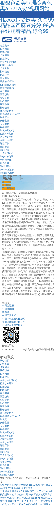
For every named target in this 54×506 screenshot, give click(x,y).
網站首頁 (4, 360)
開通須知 (4, 94)
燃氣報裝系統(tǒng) (10, 114)
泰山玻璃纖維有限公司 (13, 322)
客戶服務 (4, 91)
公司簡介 (4, 48)
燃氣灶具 (4, 163)
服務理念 (4, 101)
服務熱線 (4, 104)
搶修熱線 (4, 107)
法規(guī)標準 (7, 81)
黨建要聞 (4, 147)
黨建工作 (4, 143)
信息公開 (4, 75)
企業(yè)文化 (6, 133)
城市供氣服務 (7, 88)
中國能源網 (8, 305)
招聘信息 (4, 71)
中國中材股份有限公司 (13, 318)
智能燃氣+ (5, 166)
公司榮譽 (4, 55)
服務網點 (4, 98)
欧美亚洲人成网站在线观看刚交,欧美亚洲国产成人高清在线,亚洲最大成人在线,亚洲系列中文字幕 (26, 497)
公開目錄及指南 (8, 84)
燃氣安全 (4, 117)
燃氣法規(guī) (7, 130)
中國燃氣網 (8, 309)
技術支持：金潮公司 (12, 353)
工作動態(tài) (6, 153)
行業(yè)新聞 (6, 65)
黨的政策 (4, 150)
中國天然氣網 (9, 315)
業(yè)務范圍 (6, 156)
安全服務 (4, 124)
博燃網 (5, 312)
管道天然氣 (6, 160)
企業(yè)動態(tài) (8, 62)
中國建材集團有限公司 (13, 325)
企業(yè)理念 (6, 137)
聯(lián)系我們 (7, 169)
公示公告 (4, 68)
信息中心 (4, 58)
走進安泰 (4, 45)
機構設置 (4, 52)
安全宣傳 (4, 120)
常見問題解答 (7, 111)
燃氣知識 (4, 127)
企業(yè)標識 (6, 140)
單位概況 (4, 78)
